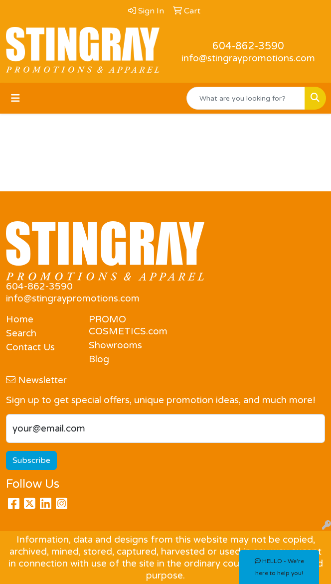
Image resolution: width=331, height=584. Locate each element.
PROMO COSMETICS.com (124, 325)
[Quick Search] (245, 98)
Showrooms (115, 345)
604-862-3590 (248, 46)
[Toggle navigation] (15, 98)
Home (19, 319)
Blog (99, 359)
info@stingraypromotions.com (248, 58)
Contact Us (30, 347)
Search (21, 333)
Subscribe (31, 460)
